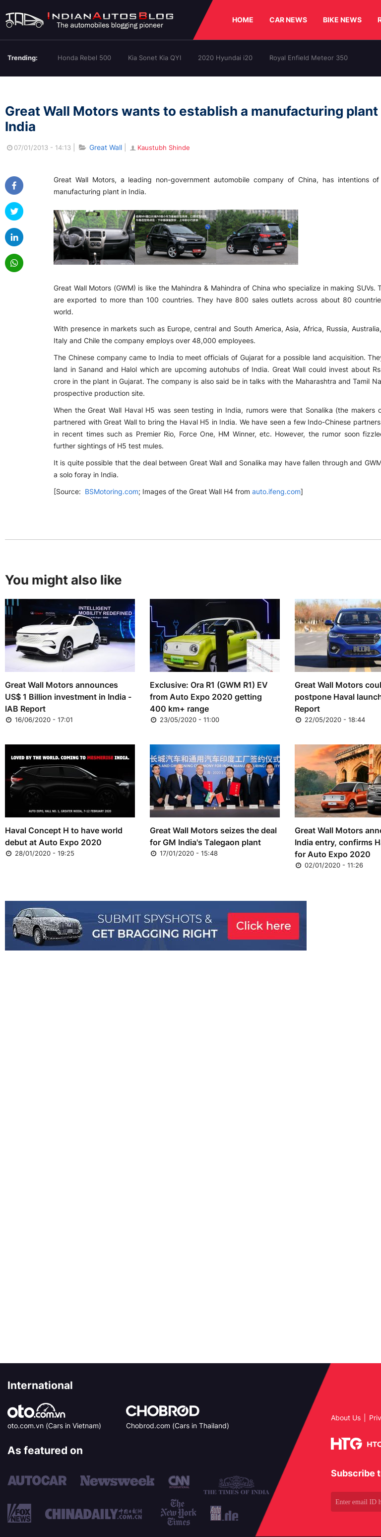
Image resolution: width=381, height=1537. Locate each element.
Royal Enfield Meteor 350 (308, 58)
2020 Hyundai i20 (225, 58)
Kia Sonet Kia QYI (154, 58)
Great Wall (105, 147)
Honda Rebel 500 (84, 58)
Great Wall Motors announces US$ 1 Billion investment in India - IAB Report (68, 697)
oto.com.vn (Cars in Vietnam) (54, 1425)
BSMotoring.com (111, 491)
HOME (243, 19)
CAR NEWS (288, 19)
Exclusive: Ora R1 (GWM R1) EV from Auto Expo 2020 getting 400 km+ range (209, 697)
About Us (346, 1417)
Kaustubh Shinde (159, 147)
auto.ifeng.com (276, 491)
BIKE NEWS (342, 19)
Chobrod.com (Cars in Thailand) (177, 1425)
